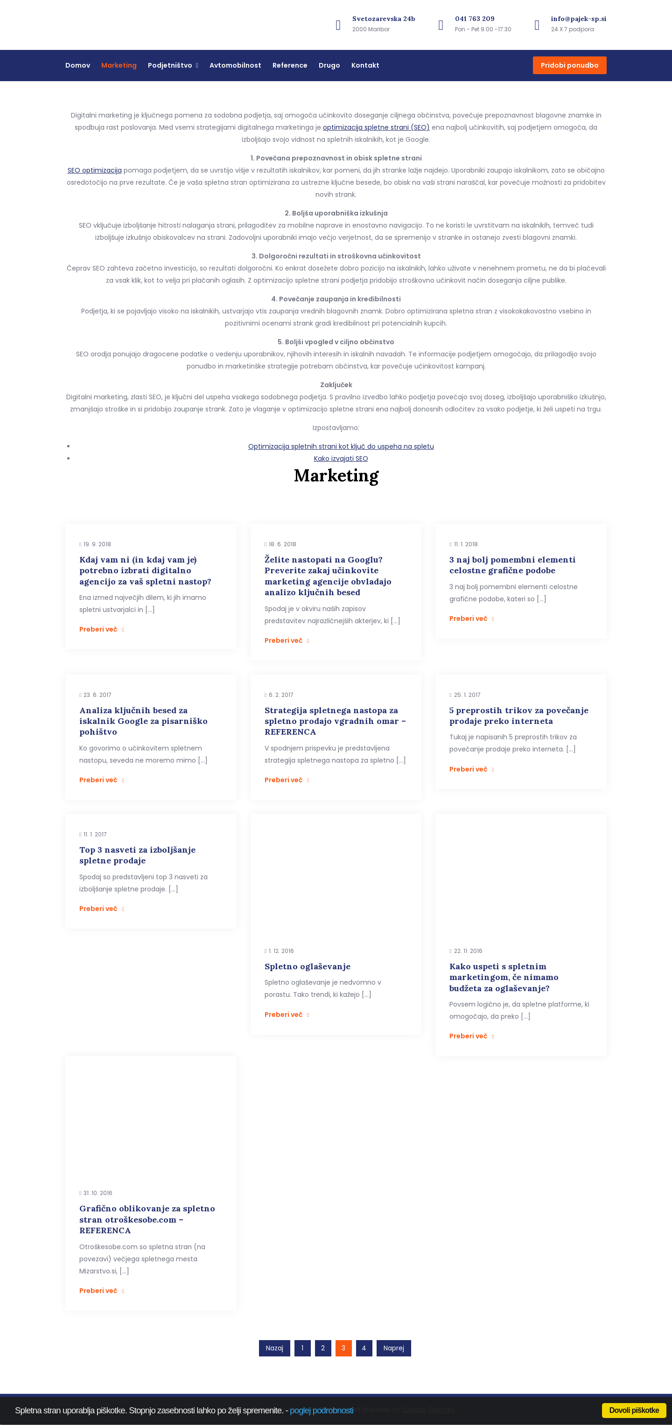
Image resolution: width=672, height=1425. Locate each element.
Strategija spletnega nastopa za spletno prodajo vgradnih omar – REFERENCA (335, 721)
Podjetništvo (170, 65)
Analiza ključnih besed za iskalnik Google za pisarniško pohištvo (143, 721)
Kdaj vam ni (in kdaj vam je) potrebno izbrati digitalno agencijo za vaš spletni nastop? (145, 570)
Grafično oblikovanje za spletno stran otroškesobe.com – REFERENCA (147, 1219)
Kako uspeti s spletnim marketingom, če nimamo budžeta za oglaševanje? (504, 977)
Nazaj (274, 1348)
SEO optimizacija (95, 170)
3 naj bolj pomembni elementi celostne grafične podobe (512, 565)
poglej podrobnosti (321, 1410)
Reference (290, 65)
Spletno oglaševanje (307, 966)
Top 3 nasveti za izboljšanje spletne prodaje (137, 855)
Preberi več (101, 629)
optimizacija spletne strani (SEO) (376, 127)
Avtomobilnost (235, 65)
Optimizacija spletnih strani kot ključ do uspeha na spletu (341, 446)
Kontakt (365, 65)
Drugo (329, 65)
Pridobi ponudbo (570, 65)
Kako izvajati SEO (341, 458)
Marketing (119, 65)
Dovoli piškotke (634, 1410)
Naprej (394, 1348)
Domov (77, 65)
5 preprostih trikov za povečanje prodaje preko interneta (518, 715)
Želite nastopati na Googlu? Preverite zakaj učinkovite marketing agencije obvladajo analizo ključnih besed (328, 576)
